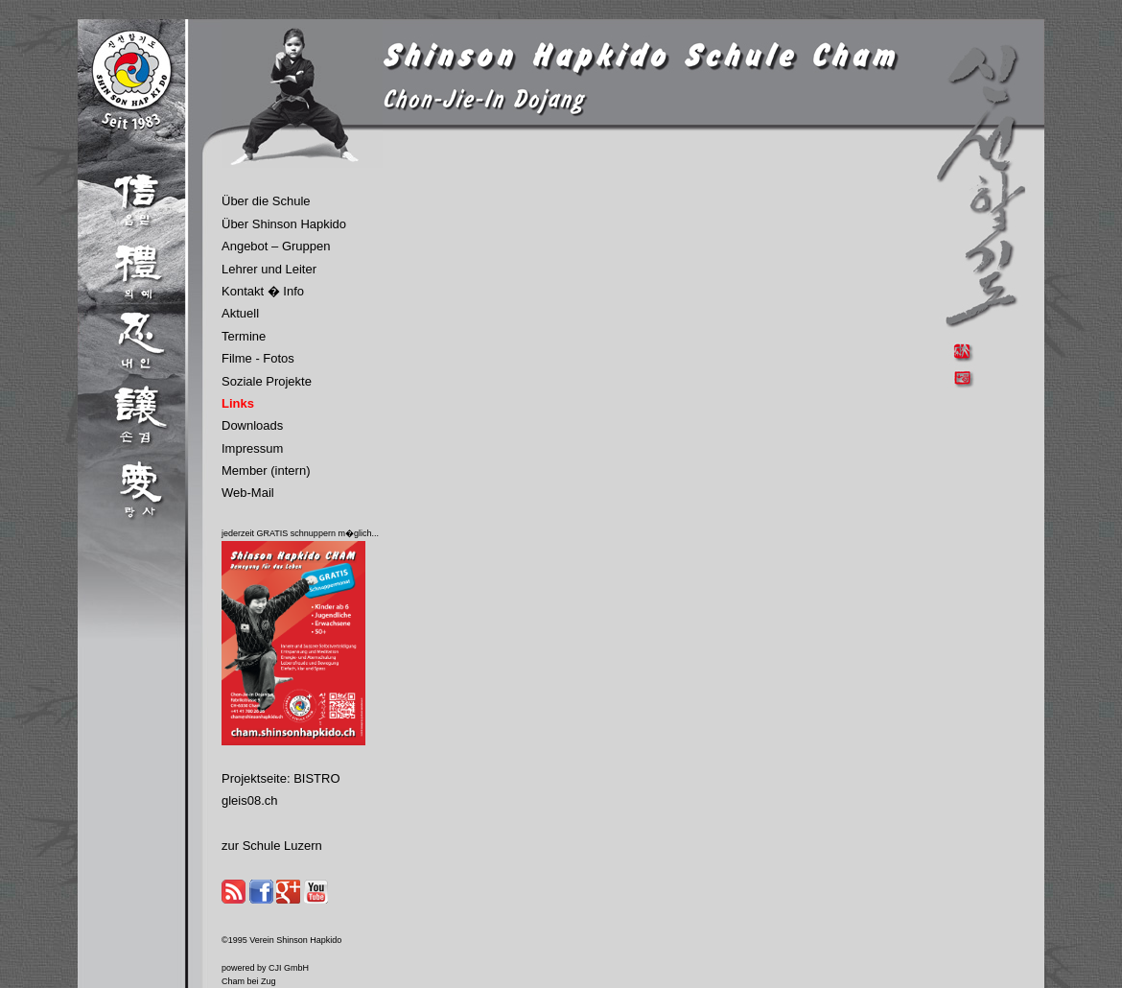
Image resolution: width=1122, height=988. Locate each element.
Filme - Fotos (258, 358)
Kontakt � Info (263, 291)
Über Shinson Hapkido (284, 224)
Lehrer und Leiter (269, 269)
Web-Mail (248, 492)
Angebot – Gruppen (276, 246)
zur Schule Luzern (272, 845)
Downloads (252, 425)
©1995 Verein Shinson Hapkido (281, 940)
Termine (244, 336)
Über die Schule (266, 201)
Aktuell (240, 313)
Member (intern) (266, 470)
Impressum (252, 448)
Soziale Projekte (267, 381)
